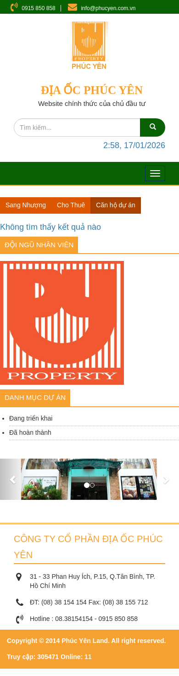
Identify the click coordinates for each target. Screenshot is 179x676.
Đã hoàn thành (30, 432)
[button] (13, 479)
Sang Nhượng (26, 205)
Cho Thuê (71, 205)
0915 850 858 (38, 8)
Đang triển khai (30, 418)
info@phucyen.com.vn (108, 8)
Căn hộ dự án (115, 205)
